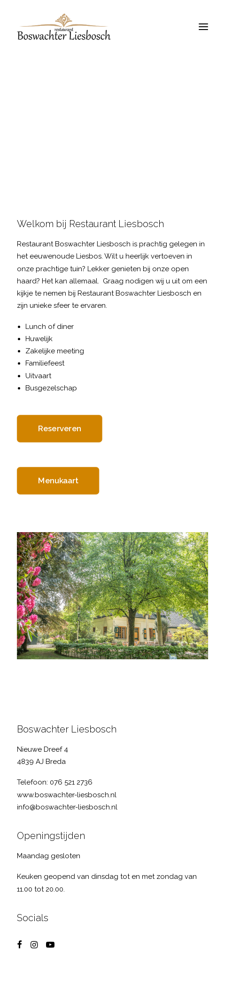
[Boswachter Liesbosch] (64, 27)
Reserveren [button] (59, 429)
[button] (203, 26)
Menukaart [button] (58, 481)
